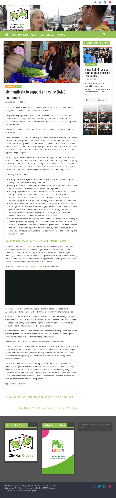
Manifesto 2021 (48, 34)
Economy (10, 87)
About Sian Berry (20, 34)
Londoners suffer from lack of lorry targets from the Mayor (105, 126)
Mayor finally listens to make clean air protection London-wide (97, 72)
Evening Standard (36, 266)
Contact (62, 34)
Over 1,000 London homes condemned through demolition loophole (104, 111)
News (33, 34)
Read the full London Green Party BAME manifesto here (35, 241)
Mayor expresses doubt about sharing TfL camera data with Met (90, 112)
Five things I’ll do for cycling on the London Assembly (49, 407)
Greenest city (90, 65)
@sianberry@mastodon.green (25, 490)
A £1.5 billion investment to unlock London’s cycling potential (38, 396)
